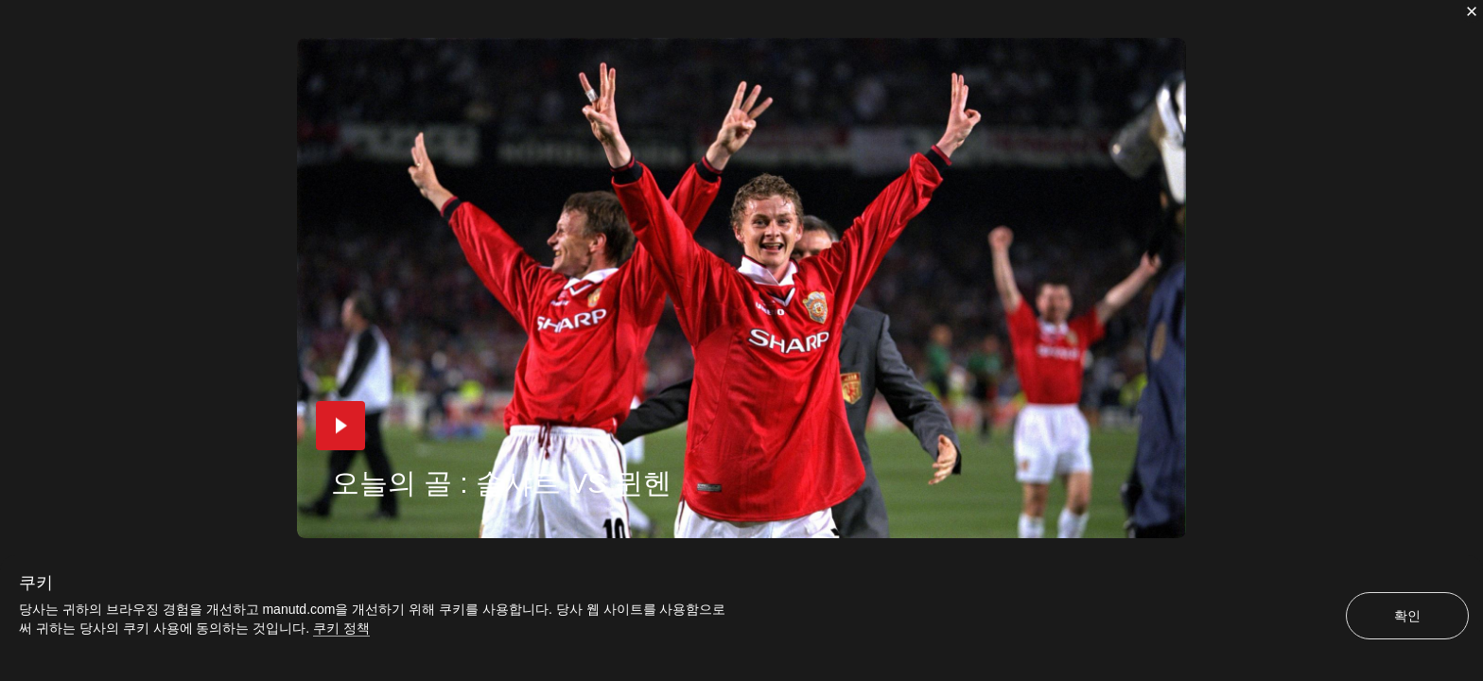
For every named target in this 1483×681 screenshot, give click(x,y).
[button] (340, 425)
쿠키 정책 (341, 628)
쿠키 (36, 582)
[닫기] (1471, 11)
